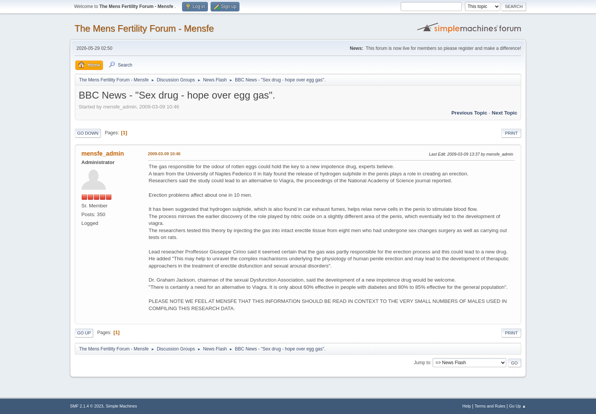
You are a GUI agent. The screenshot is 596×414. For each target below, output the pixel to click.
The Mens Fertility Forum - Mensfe (144, 28)
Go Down (87, 133)
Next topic (504, 113)
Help (467, 406)
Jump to (422, 362)
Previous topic (469, 113)
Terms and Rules (490, 406)
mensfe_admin (102, 153)
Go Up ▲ (517, 406)
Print (511, 133)
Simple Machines (121, 406)
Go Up (84, 333)
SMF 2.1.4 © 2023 (86, 406)
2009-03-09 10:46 (164, 153)
